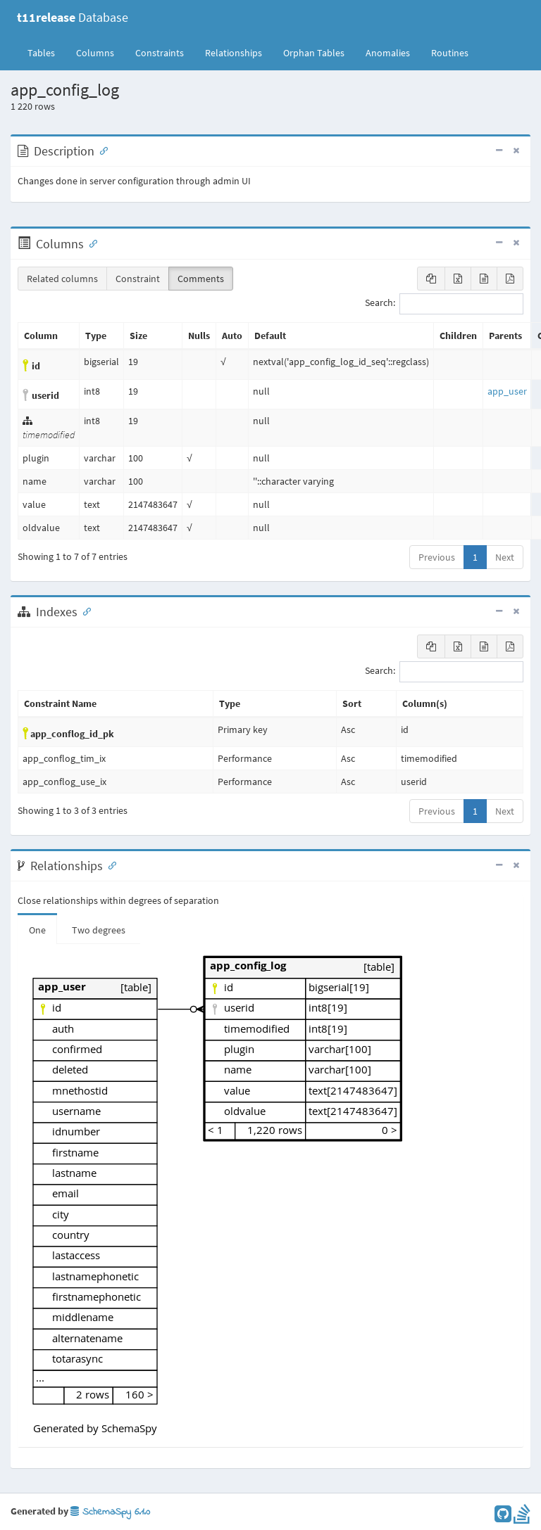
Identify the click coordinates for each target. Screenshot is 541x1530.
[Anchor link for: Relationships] (109, 864)
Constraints (159, 52)
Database (72, 17)
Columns (95, 52)
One (37, 930)
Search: (444, 303)
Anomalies (388, 52)
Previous (436, 557)
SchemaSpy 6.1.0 (110, 1512)
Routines (449, 52)
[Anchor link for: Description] (100, 150)
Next (504, 557)
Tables (46, 52)
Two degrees (98, 930)
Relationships (233, 52)
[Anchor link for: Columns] (90, 242)
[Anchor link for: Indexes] (83, 610)
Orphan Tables (313, 52)
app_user (507, 391)
